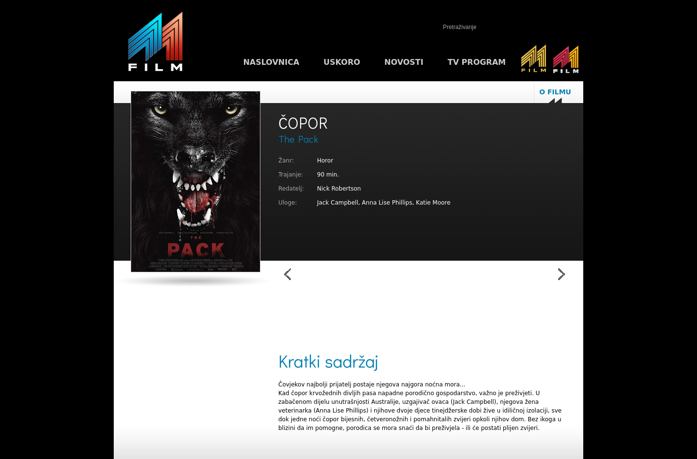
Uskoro (341, 62)
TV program (477, 62)
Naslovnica (271, 62)
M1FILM (155, 44)
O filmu (555, 92)
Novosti (404, 62)
